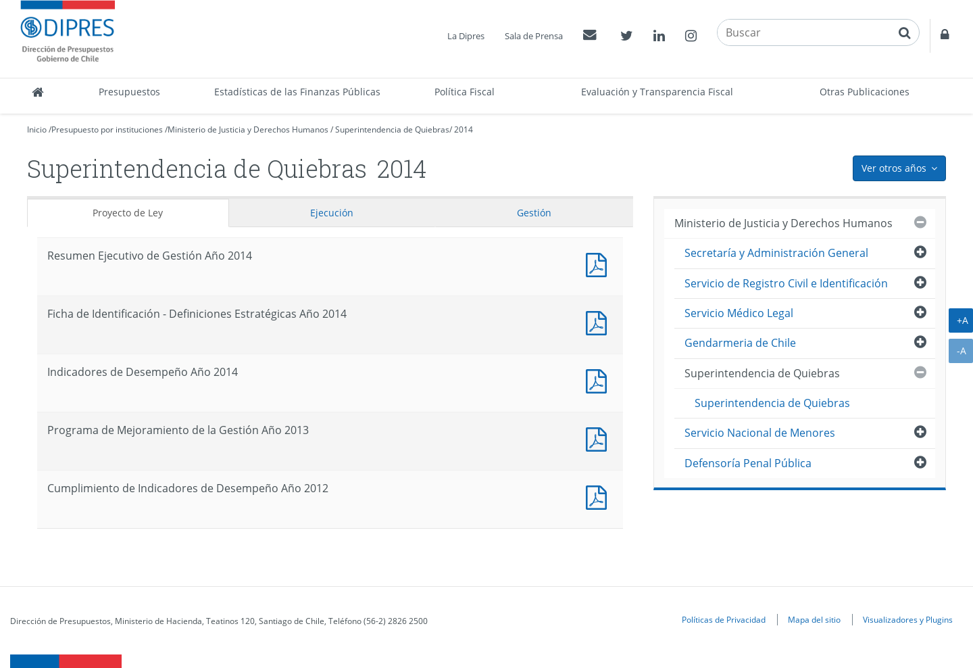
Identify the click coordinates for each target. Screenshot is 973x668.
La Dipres (465, 36)
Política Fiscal (464, 91)
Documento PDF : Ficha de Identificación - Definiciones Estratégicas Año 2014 (599, 321)
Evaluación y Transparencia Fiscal (657, 91)
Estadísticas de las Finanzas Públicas (297, 91)
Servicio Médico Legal (738, 313)
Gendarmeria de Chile (740, 342)
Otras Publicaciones (864, 91)
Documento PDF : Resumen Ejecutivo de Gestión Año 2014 (599, 263)
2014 (463, 129)
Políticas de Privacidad (724, 619)
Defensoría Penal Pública (748, 463)
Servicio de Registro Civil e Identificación (786, 283)
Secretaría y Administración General (776, 252)
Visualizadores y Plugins (908, 619)
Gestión (534, 212)
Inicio (37, 129)
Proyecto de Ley (128, 212)
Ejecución (331, 212)
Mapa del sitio (814, 619)
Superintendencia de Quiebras (392, 129)
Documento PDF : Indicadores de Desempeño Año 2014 (599, 379)
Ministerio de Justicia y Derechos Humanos (248, 129)
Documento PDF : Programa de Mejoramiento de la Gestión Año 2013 (599, 438)
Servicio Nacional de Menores (759, 432)
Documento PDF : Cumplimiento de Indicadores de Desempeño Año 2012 (599, 496)
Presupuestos (129, 91)
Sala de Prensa (534, 36)
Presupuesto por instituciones (107, 129)
